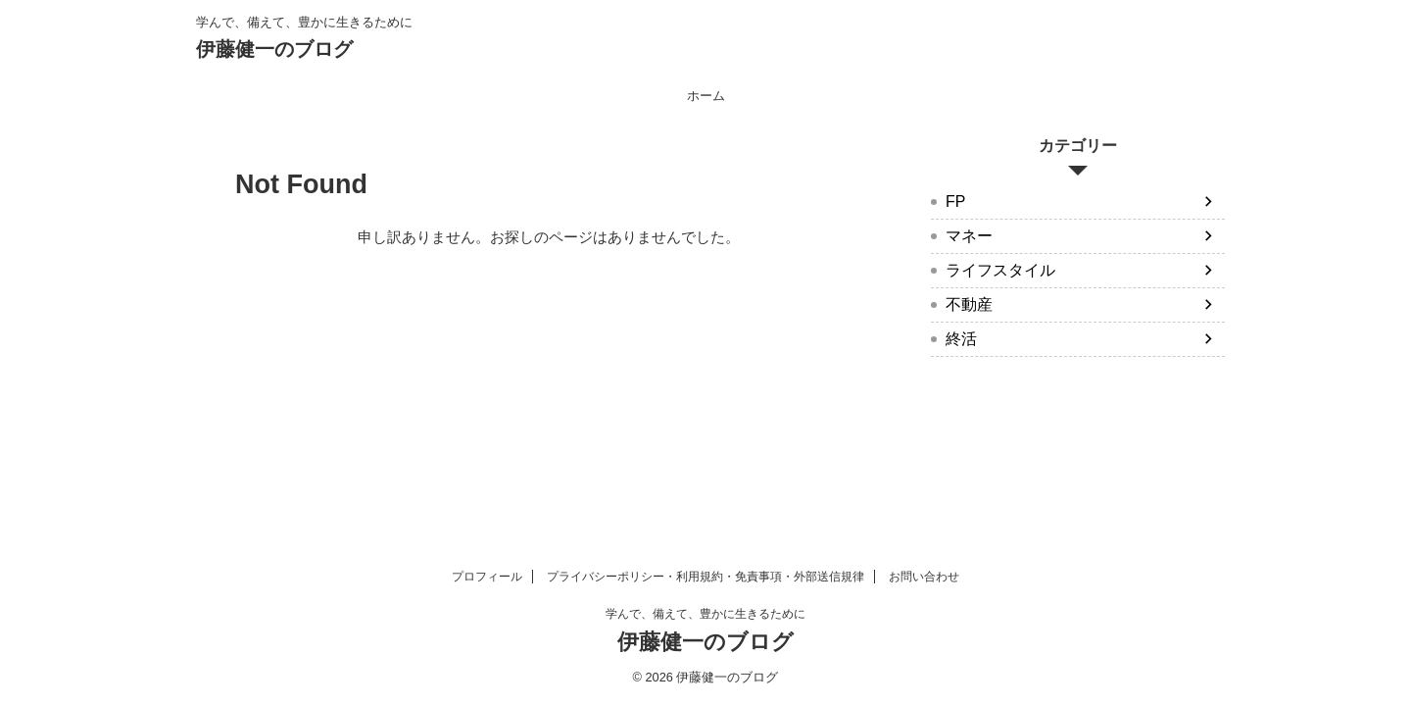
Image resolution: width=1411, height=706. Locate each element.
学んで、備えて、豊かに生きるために (705, 614)
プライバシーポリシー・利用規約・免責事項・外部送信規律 (705, 576)
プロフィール (487, 576)
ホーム (706, 95)
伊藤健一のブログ (274, 49)
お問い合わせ (924, 576)
